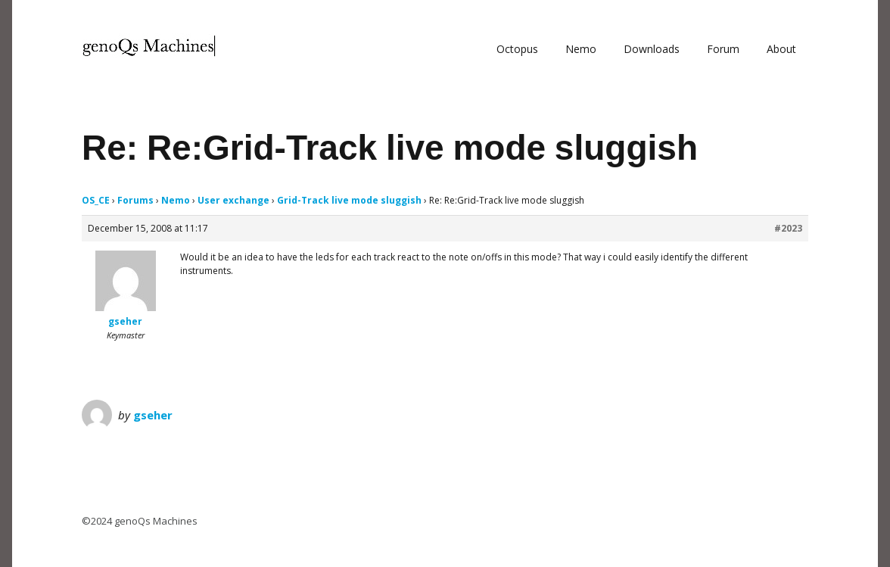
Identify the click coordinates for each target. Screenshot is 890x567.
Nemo (580, 49)
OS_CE (96, 200)
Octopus (517, 49)
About (781, 49)
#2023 (788, 228)
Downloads (652, 49)
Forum (723, 49)
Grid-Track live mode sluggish (349, 200)
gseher (153, 414)
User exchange (233, 200)
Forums (135, 200)
